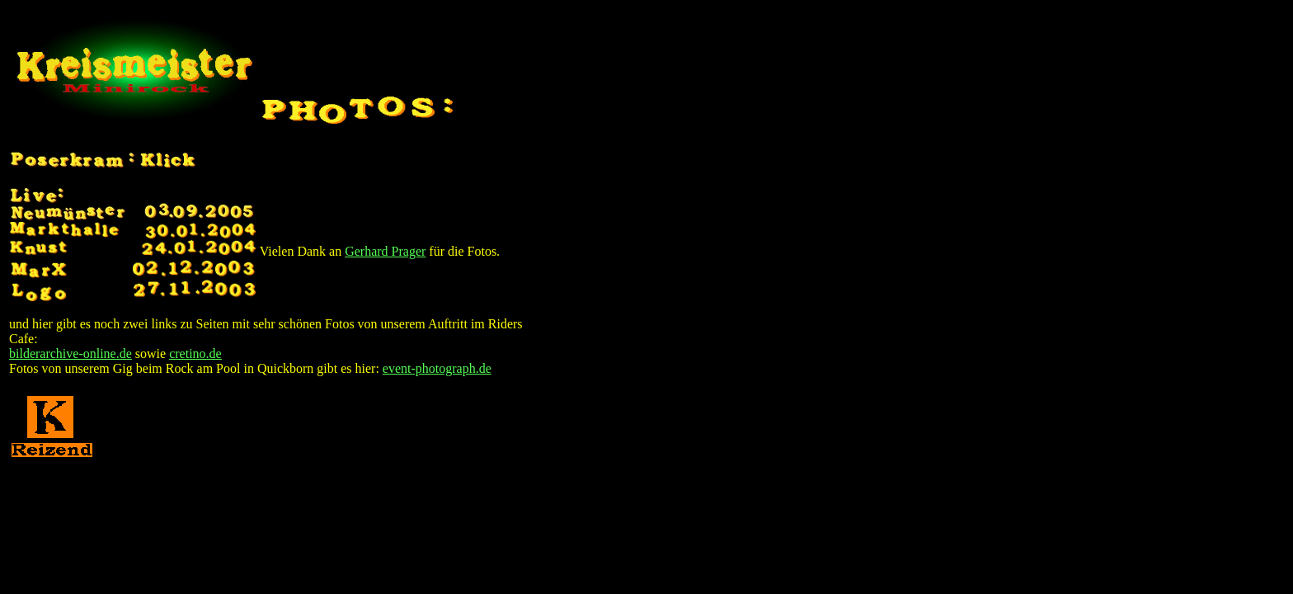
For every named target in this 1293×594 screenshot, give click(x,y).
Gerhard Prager (385, 251)
